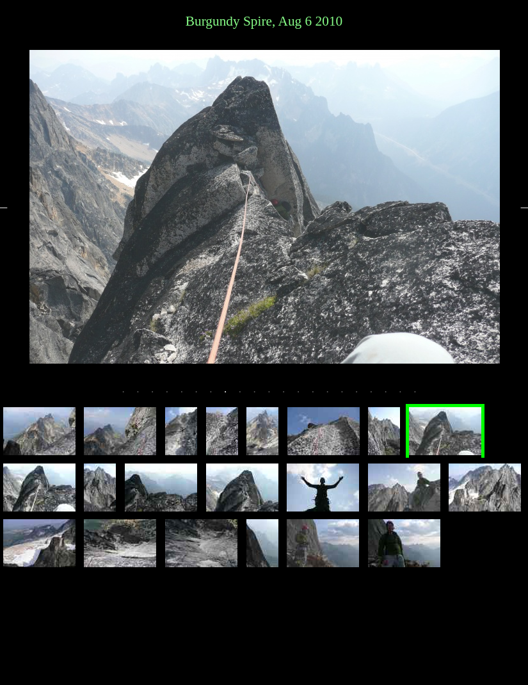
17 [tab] (362, 397)
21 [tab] (421, 397)
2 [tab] (144, 397)
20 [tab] (406, 397)
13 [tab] (304, 397)
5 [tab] (187, 397)
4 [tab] (172, 397)
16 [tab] (348, 397)
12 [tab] (289, 397)
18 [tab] (377, 397)
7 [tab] (217, 397)
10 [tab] (260, 397)
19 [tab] (391, 397)
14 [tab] (318, 397)
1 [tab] (129, 397)
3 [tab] (158, 397)
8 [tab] (231, 397)
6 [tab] (202, 397)
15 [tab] (333, 397)
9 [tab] (245, 397)
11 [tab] (275, 397)
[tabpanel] (264, 207)
